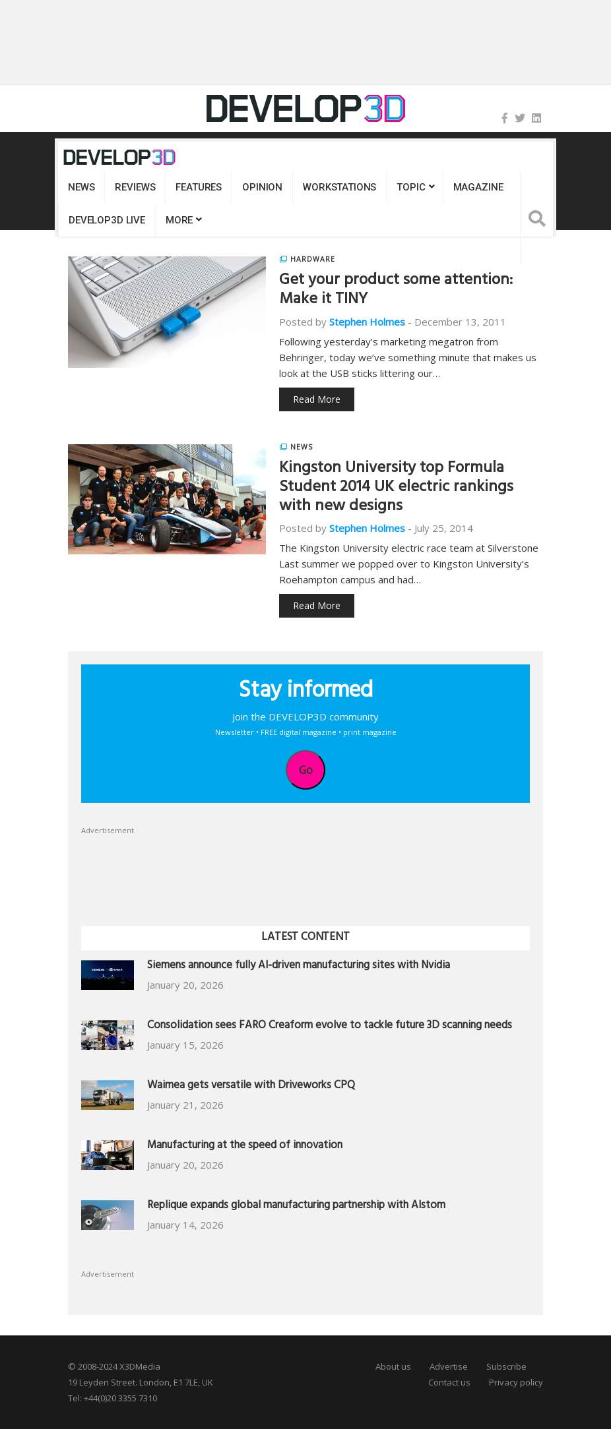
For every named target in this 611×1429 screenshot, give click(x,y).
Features (199, 187)
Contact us (449, 1382)
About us (393, 1366)
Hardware (312, 259)
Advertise (449, 1366)
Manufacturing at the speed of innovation (244, 1146)
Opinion (262, 187)
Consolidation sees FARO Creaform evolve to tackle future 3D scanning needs (329, 1026)
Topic (411, 187)
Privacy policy (516, 1382)
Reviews (135, 187)
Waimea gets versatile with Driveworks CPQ (251, 1086)
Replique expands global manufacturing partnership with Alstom (296, 1206)
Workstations (339, 187)
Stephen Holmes (367, 321)
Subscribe (506, 1366)
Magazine (478, 187)
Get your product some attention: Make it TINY (396, 291)
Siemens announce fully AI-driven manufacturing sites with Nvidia (298, 966)
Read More (316, 399)
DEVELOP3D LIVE (107, 220)
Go (306, 770)
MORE (179, 220)
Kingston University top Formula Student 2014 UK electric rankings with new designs (396, 488)
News (81, 187)
